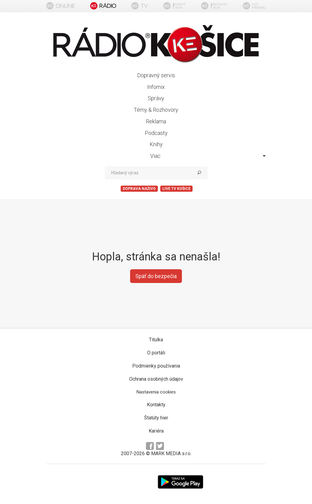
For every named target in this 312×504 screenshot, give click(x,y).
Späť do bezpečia (156, 276)
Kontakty (156, 405)
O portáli (156, 353)
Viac (208, 156)
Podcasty (156, 133)
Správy (156, 98)
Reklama (156, 121)
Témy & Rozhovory (156, 110)
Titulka (156, 340)
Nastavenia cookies (156, 392)
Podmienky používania (156, 366)
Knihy (156, 144)
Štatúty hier (156, 418)
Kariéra (156, 431)
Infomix (156, 87)
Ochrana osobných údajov (156, 379)
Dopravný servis (156, 75)
